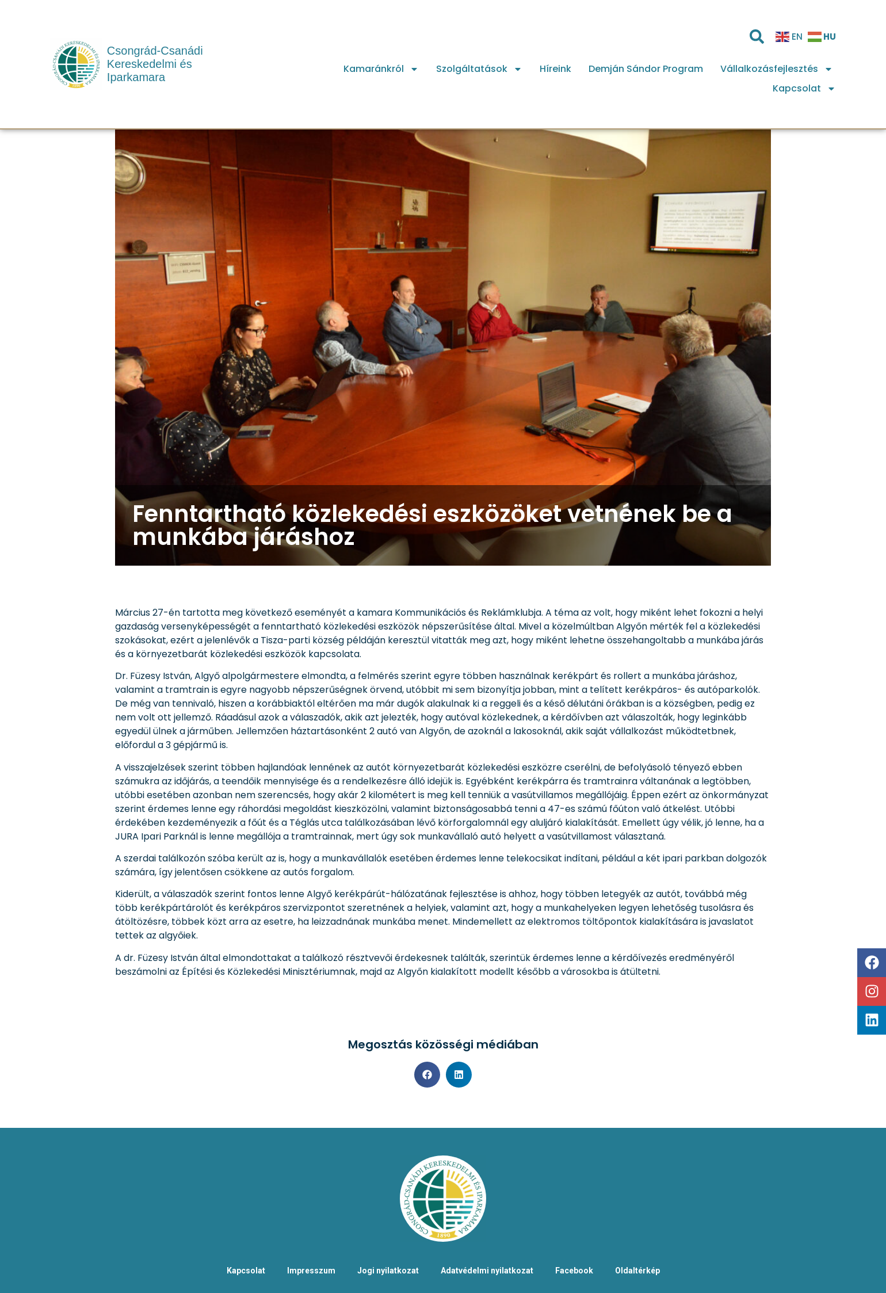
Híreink (555, 68)
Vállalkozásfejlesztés (776, 69)
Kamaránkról (381, 69)
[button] (427, 1075)
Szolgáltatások (479, 69)
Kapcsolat (804, 88)
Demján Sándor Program (646, 68)
